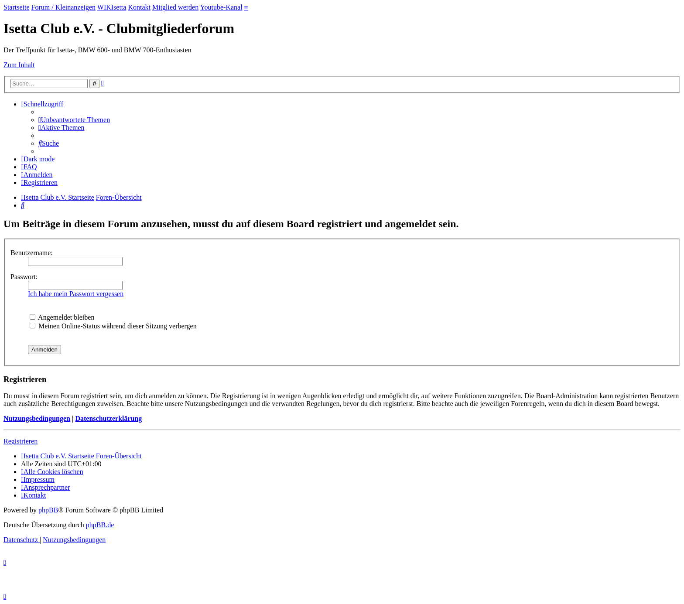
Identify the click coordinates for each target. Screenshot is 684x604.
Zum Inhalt (19, 64)
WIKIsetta (112, 7)
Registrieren (20, 441)
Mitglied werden (175, 7)
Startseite (16, 7)
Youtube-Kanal (221, 7)
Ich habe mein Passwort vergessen (75, 293)
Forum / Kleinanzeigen (63, 7)
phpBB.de (100, 525)
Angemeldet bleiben (62, 317)
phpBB (48, 510)
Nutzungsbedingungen (36, 418)
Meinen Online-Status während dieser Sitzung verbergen (113, 326)
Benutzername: (31, 252)
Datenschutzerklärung (108, 418)
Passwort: (24, 276)
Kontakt (139, 7)
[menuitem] (74, 119)
